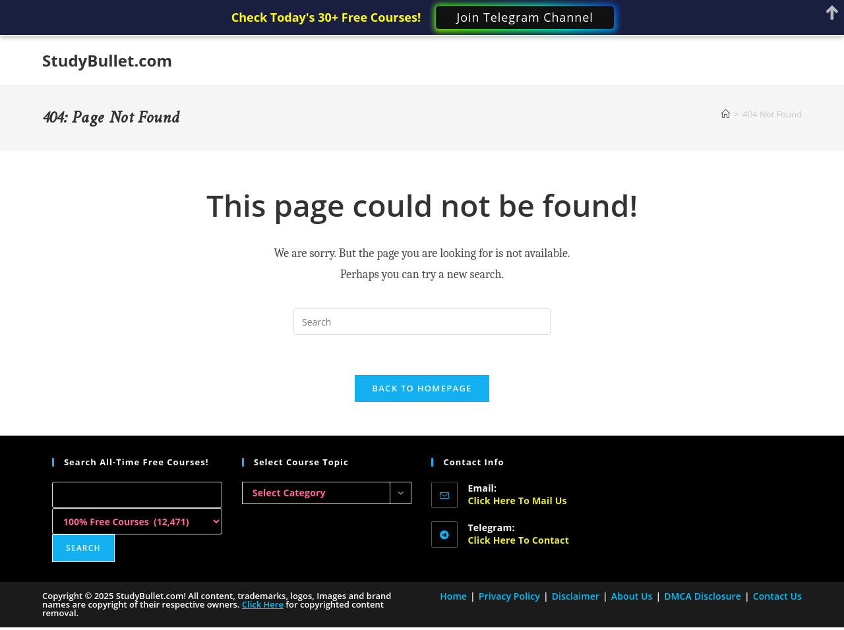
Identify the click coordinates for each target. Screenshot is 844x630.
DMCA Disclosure (702, 596)
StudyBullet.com (107, 60)
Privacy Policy (509, 596)
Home (453, 596)
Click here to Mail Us (516, 500)
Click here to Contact (517, 540)
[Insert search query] (422, 321)
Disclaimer (575, 596)
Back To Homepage (421, 388)
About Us (632, 596)
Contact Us (777, 596)
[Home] (725, 114)
